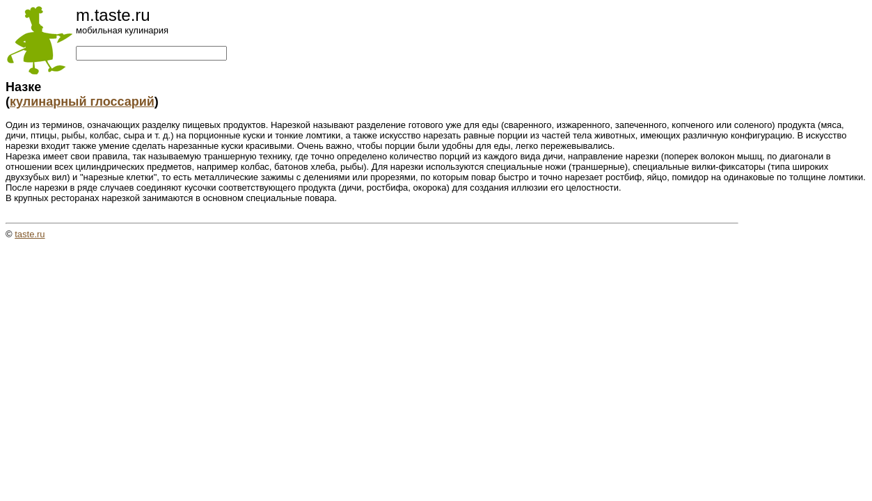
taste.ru (30, 234)
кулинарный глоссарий (82, 102)
